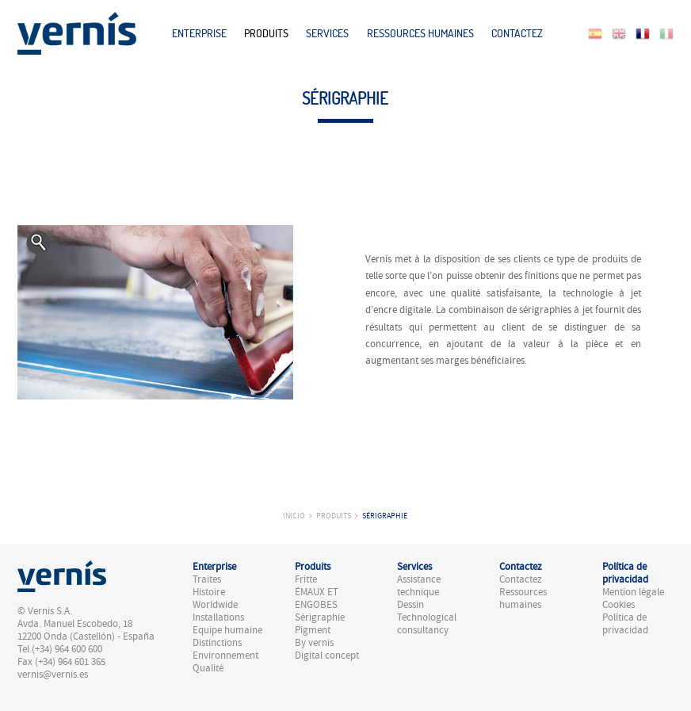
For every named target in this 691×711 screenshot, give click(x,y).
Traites (207, 579)
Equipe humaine (227, 630)
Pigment (312, 630)
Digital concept (327, 655)
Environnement (225, 655)
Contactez (517, 33)
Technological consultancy (426, 623)
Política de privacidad (625, 623)
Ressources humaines (420, 33)
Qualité (208, 668)
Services (327, 33)
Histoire (209, 592)
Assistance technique (419, 585)
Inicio (294, 515)
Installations (218, 617)
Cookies (618, 604)
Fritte (306, 579)
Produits (266, 33)
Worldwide (215, 604)
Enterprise (199, 33)
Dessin (410, 604)
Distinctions (217, 642)
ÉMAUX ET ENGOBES (316, 598)
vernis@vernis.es (52, 674)
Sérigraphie (384, 515)
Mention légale (633, 592)
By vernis (314, 642)
